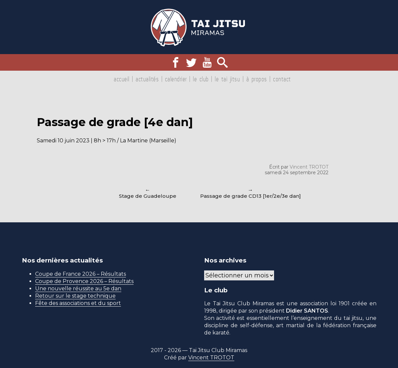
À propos (256, 79)
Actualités (147, 79)
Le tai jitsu (227, 79)
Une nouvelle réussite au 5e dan (78, 288)
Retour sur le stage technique (75, 296)
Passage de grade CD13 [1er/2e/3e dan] (250, 196)
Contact (282, 79)
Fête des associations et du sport (78, 303)
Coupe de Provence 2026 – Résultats (84, 281)
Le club (201, 79)
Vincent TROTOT (309, 167)
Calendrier (176, 79)
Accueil (122, 79)
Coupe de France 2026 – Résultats (80, 274)
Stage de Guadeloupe (147, 196)
